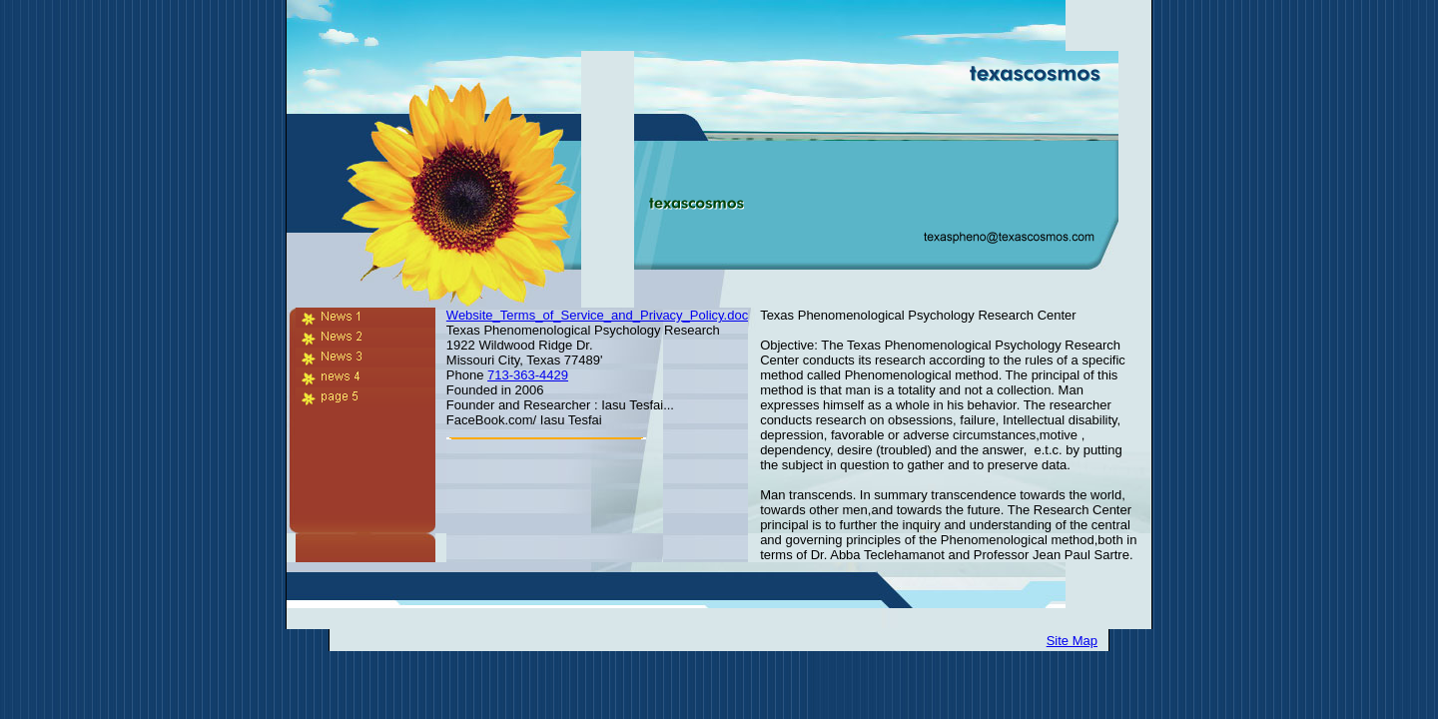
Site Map (1072, 640)
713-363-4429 (527, 374)
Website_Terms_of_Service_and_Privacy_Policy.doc (597, 315)
